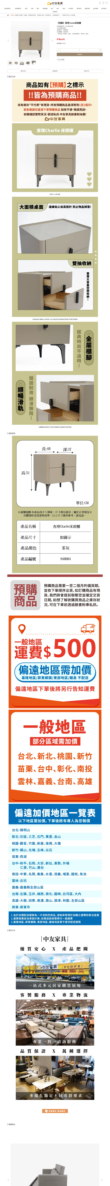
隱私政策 (43, 1176)
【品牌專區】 (7, 8)
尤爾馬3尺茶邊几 (90, 1149)
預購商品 (79, 54)
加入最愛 (61, 59)
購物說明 (43, 1171)
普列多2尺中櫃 (43, 1149)
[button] (52, 41)
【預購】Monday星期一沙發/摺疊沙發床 (20, 1150)
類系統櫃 (45, 8)
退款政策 (43, 1173)
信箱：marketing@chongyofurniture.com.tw (18, 1173)
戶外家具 (70, 8)
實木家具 (79, 8)
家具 (26, 8)
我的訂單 (43, 1168)
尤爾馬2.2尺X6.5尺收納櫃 (66, 1149)
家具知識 (103, 8)
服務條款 (43, 1178)
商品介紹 (23, 71)
